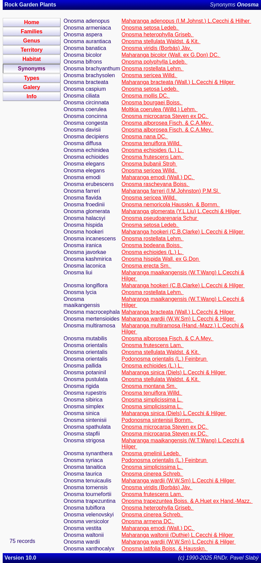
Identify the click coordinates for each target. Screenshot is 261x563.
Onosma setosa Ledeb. (150, 28)
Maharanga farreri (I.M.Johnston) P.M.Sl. (171, 191)
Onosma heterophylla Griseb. (158, 34)
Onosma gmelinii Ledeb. (152, 453)
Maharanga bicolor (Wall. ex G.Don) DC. (171, 55)
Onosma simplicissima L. (152, 400)
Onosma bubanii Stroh (149, 164)
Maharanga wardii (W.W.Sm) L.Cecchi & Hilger (179, 319)
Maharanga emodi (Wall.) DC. (158, 177)
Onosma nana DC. (145, 136)
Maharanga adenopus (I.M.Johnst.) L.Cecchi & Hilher (186, 21)
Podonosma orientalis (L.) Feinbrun (165, 359)
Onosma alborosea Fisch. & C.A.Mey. (168, 123)
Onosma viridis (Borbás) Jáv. (157, 48)
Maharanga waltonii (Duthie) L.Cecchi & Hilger (178, 535)
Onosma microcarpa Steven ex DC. (165, 116)
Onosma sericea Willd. (150, 75)
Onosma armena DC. (148, 521)
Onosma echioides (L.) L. (153, 150)
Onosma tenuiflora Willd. (152, 143)
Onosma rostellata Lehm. (153, 68)
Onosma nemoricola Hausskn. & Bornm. (171, 204)
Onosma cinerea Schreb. (152, 474)
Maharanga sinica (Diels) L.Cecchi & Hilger (174, 372)
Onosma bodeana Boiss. (152, 245)
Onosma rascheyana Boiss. (156, 184)
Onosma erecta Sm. (147, 266)
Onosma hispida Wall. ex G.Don (161, 259)
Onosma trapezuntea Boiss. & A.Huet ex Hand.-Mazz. (187, 501)
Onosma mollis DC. (146, 96)
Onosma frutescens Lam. (153, 157)
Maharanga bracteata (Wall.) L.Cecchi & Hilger (179, 82)
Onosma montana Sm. (150, 386)
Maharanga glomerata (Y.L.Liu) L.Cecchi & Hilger (181, 211)
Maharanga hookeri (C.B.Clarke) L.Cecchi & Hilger (183, 232)
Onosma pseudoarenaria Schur (160, 218)
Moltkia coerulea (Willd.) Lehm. (160, 109)
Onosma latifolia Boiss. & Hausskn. (165, 548)
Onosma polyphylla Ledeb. (155, 62)
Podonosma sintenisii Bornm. (158, 420)
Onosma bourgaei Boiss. (152, 102)
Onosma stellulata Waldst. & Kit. (161, 41)
